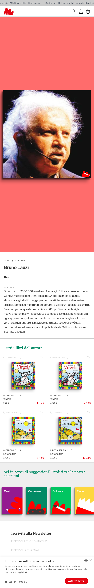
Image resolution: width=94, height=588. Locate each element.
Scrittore (20, 261)
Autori (7, 261)
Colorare (63, 491)
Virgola (7, 399)
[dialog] (47, 572)
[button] (16, 581)
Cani (12, 491)
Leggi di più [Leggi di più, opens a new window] (22, 572)
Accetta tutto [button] (76, 581)
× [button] (90, 560)
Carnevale (40, 491)
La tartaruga (9, 453)
